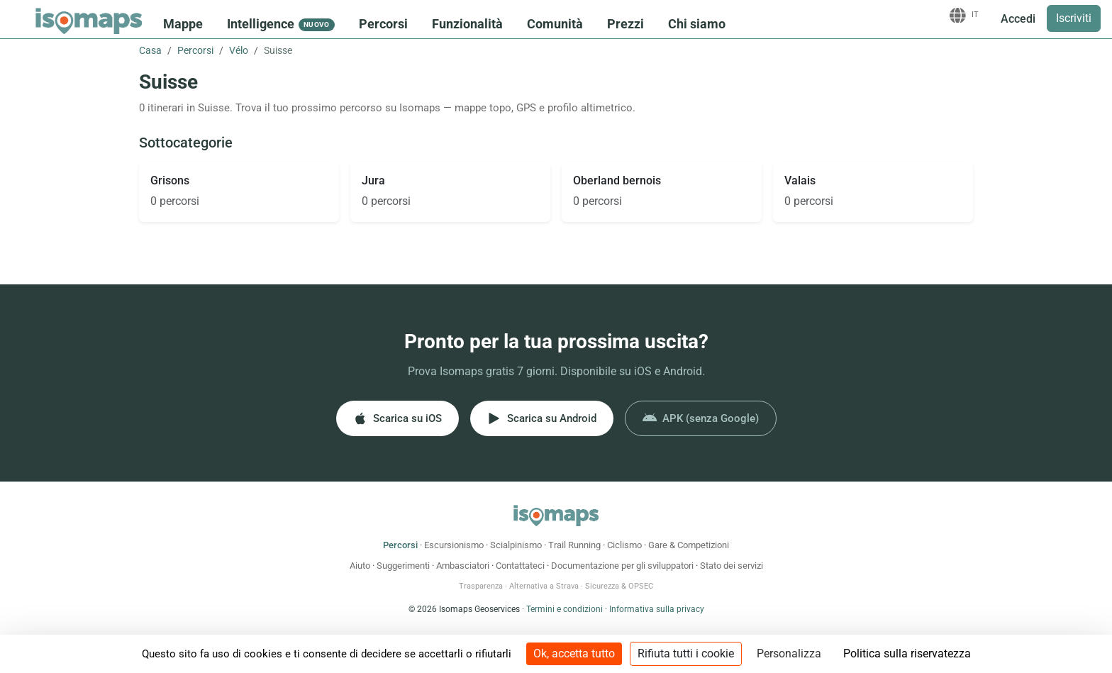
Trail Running (574, 545)
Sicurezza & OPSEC (619, 586)
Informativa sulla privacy (656, 609)
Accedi (1018, 19)
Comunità (555, 23)
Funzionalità (467, 23)
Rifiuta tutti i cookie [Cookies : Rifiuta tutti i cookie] (686, 653)
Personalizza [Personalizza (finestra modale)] (789, 653)
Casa (150, 50)
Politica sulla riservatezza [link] (907, 653)
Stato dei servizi (731, 565)
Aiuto (360, 565)
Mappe (183, 23)
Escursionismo (454, 545)
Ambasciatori (462, 565)
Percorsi (383, 23)
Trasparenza (481, 586)
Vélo (238, 50)
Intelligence (281, 23)
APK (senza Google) (701, 418)
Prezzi (625, 23)
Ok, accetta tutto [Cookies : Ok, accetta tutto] (574, 653)
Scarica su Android (541, 418)
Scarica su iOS (397, 418)
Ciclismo (624, 545)
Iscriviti (1073, 18)
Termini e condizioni (564, 609)
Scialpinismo (516, 545)
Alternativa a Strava (544, 586)
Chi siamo (696, 23)
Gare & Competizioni (688, 545)
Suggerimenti (403, 565)
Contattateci (520, 565)
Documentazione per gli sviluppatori (622, 565)
